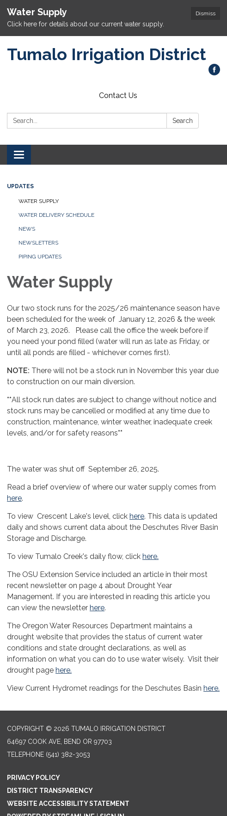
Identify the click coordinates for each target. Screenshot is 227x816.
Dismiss (205, 13)
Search (182, 120)
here (14, 498)
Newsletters (38, 242)
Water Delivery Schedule (56, 215)
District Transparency (50, 790)
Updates (20, 186)
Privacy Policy (33, 777)
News (26, 229)
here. (150, 556)
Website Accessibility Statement (68, 803)
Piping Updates (39, 256)
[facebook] (214, 72)
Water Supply (38, 201)
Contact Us (118, 95)
